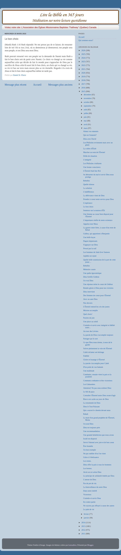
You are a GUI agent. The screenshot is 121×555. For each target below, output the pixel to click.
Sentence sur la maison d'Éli (94, 210)
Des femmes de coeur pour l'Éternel (97, 295)
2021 (83, 69)
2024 (83, 58)
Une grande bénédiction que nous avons (98, 435)
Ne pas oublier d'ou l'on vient (94, 453)
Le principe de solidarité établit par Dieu (98, 476)
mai (85, 121)
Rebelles (86, 181)
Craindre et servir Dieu (92, 498)
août (85, 110)
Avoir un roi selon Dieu (92, 472)
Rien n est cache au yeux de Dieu (96, 399)
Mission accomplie (90, 310)
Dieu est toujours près (91, 427)
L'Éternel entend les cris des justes (96, 307)
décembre (88, 95)
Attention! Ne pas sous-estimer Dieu (97, 388)
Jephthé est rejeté (89, 256)
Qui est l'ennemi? (90, 135)
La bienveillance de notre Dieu (95, 487)
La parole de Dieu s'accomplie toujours (98, 335)
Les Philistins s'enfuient (92, 163)
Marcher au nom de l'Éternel (94, 152)
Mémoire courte (89, 269)
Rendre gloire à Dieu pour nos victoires (98, 288)
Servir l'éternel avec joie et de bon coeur (98, 442)
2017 (83, 84)
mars (86, 128)
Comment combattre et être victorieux (97, 381)
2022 (83, 65)
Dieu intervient (89, 292)
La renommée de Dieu (91, 403)
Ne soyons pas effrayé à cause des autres (98, 506)
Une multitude (88, 371)
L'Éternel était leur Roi (92, 171)
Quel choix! (87, 314)
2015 (83, 91)
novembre (88, 98)
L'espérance (87, 203)
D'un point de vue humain (93, 367)
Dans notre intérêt (90, 491)
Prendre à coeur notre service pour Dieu (98, 199)
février (86, 514)
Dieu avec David (89, 139)
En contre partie (89, 502)
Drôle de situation (90, 156)
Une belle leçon (89, 237)
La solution (87, 188)
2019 (83, 76)
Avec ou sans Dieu (90, 299)
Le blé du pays (88, 392)
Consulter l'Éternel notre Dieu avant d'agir (99, 395)
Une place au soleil (90, 321)
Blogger (90, 545)
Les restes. (87, 461)
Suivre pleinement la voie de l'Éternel (97, 348)
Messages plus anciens (60, 84)
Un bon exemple (89, 450)
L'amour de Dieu (89, 479)
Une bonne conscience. (92, 167)
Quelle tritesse (88, 184)
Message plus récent (15, 84)
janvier (87, 518)
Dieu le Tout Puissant (91, 407)
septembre (88, 106)
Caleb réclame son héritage (93, 352)
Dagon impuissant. (90, 241)
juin (85, 117)
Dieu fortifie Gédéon (91, 277)
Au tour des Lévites (90, 331)
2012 (83, 530)
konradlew (72, 545)
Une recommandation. (91, 431)
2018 (83, 80)
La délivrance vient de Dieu (94, 195)
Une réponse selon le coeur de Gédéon (98, 284)
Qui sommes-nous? (85, 40)
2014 (83, 522)
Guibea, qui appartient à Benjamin (96, 234)
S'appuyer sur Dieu (90, 245)
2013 (83, 526)
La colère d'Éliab (89, 149)
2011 (83, 534)
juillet (86, 113)
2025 (83, 54)
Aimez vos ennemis (90, 131)
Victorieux (87, 494)
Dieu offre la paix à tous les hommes (97, 465)
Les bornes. (87, 468)
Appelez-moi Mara (90, 224)
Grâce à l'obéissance (91, 457)
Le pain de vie (88, 509)
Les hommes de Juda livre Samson (96, 252)
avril (86, 124)
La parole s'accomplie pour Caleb (96, 363)
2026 (83, 50)
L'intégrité (87, 160)
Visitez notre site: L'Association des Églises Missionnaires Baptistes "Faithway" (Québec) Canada (50, 27)
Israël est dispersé (90, 439)
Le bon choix (88, 207)
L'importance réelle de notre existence (97, 220)
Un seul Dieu (88, 424)
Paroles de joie (89, 318)
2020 (83, 73)
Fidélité (86, 356)
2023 (83, 61)
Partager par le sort (90, 339)
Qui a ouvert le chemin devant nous (96, 410)
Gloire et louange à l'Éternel (94, 360)
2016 (83, 88)
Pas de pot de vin (89, 483)
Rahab (85, 414)
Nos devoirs (87, 303)
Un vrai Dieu (88, 280)
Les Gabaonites (89, 384)
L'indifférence (88, 192)
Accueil (37, 84)
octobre (87, 102)
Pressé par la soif (89, 248)
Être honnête (88, 446)
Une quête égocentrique (92, 273)
